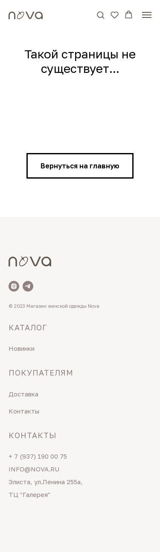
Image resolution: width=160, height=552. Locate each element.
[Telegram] (28, 286)
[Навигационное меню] (146, 15)
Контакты (24, 411)
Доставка (23, 394)
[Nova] (14, 286)
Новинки (22, 348)
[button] (100, 15)
